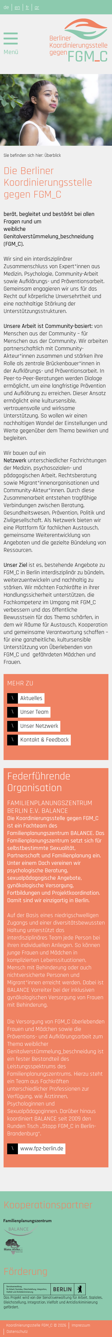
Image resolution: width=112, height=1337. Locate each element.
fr (27, 7)
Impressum (81, 1325)
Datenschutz (17, 1331)
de (6, 7)
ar (37, 7)
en (17, 7)
